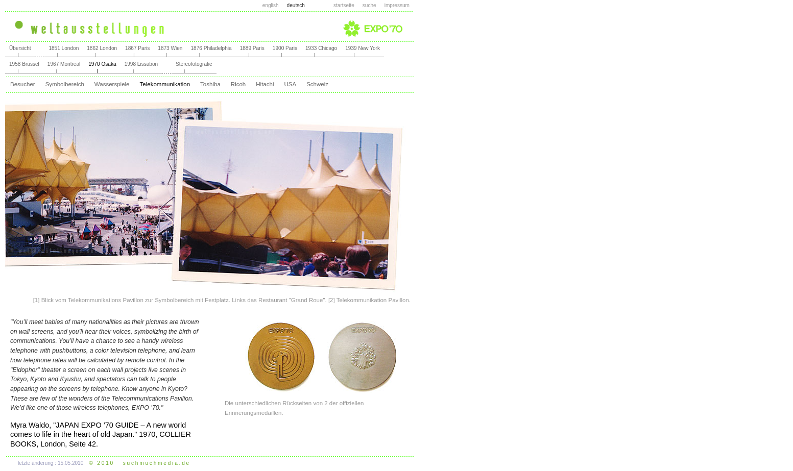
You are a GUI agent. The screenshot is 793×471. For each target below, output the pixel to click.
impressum (397, 5)
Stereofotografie (194, 64)
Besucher (22, 84)
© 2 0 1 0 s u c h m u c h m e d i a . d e (139, 463)
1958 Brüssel (24, 64)
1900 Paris (285, 48)
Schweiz (317, 84)
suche (369, 5)
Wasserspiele (112, 84)
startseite (343, 5)
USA (290, 84)
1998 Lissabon (141, 64)
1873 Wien (170, 48)
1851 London (64, 48)
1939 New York (362, 48)
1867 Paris (137, 48)
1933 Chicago (321, 48)
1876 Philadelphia (210, 48)
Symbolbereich (64, 84)
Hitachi (265, 84)
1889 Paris (252, 48)
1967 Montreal (63, 64)
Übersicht (20, 48)
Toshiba (210, 84)
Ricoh (238, 84)
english (270, 5)
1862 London (102, 48)
